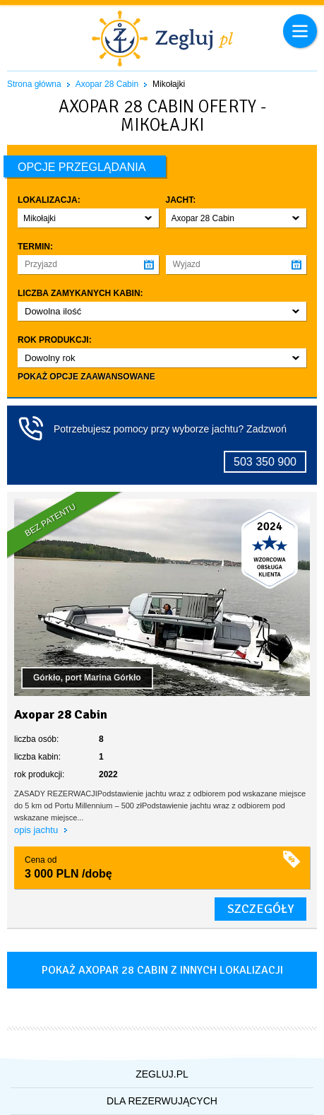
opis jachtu (37, 830)
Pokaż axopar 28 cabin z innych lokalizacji (162, 970)
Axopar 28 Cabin (107, 84)
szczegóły (260, 908)
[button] (88, 218)
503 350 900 (265, 462)
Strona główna (34, 84)
